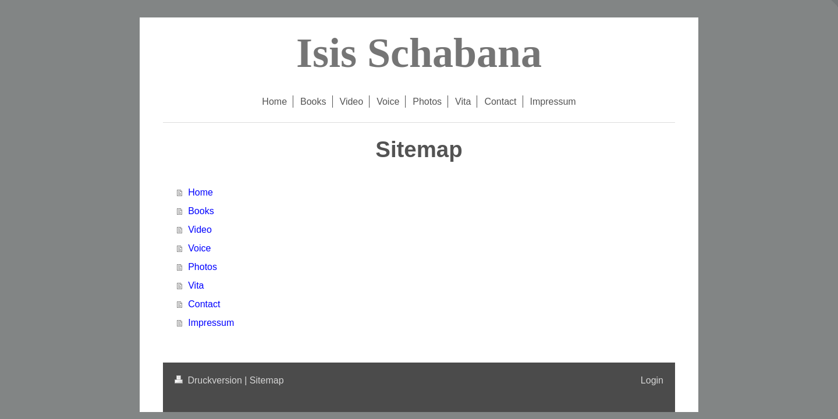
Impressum (211, 323)
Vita (196, 285)
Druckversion (209, 380)
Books (201, 211)
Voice (199, 248)
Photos (202, 267)
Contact (204, 304)
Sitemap (267, 380)
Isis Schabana (419, 53)
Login (652, 380)
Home (200, 192)
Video (200, 230)
